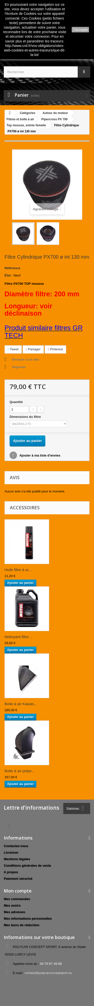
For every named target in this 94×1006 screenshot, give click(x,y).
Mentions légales (17, 859)
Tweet (13, 349)
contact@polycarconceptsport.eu (48, 973)
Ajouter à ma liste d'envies (39, 455)
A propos (11, 872)
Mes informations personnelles (28, 918)
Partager (33, 349)
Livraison (11, 852)
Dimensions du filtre (26, 417)
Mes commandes (17, 899)
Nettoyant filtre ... (19, 637)
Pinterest (55, 349)
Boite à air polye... (20, 771)
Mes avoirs (12, 905)
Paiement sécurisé (18, 878)
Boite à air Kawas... (21, 704)
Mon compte (18, 891)
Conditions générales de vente (27, 865)
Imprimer (19, 367)
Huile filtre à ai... (18, 570)
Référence (12, 268)
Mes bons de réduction (21, 925)
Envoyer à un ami (25, 359)
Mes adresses (14, 912)
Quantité (16, 402)
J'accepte (80, 30)
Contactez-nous (16, 846)
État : (9, 275)
